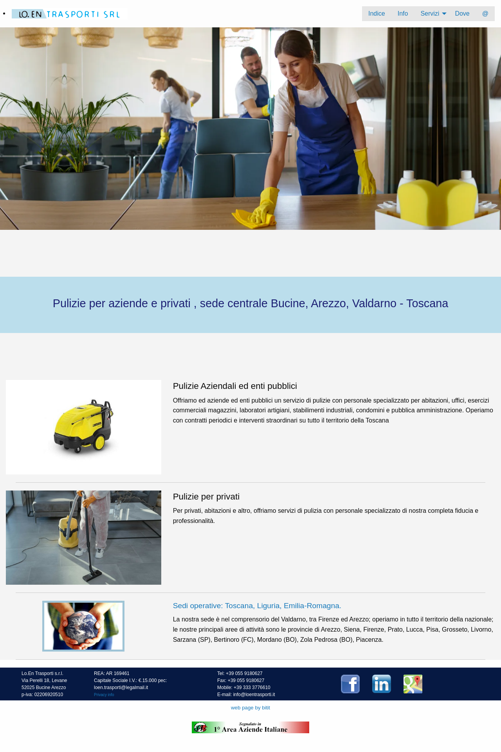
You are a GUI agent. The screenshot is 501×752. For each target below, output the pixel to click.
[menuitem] (376, 13)
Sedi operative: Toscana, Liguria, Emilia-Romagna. (257, 606)
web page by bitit (250, 708)
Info (403, 13)
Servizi (429, 13)
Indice (376, 13)
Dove (462, 13)
